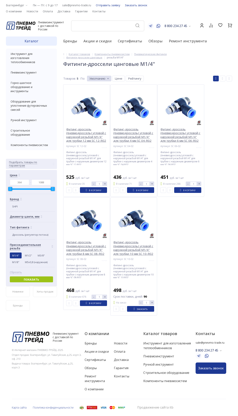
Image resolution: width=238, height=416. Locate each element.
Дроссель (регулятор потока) (30, 234)
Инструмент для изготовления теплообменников (31, 58)
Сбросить (16, 272)
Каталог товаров (160, 333)
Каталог (31, 41)
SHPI (15, 206)
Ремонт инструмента (188, 41)
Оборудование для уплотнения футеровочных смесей (31, 106)
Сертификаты (130, 41)
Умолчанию (97, 78)
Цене (118, 78)
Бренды (70, 41)
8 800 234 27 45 (176, 26)
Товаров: (69, 78)
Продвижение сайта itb (155, 407)
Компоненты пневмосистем (31, 145)
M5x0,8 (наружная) (36, 262)
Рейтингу (134, 78)
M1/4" (15, 255)
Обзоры (155, 41)
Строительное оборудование (31, 132)
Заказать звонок (136, 5)
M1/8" (15, 262)
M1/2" (28, 255)
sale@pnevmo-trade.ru (76, 5)
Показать (31, 279)
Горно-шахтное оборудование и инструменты (31, 87)
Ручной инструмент (31, 120)
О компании (97, 333)
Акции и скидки (97, 41)
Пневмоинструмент (31, 72)
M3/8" (41, 255)
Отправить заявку (108, 5)
